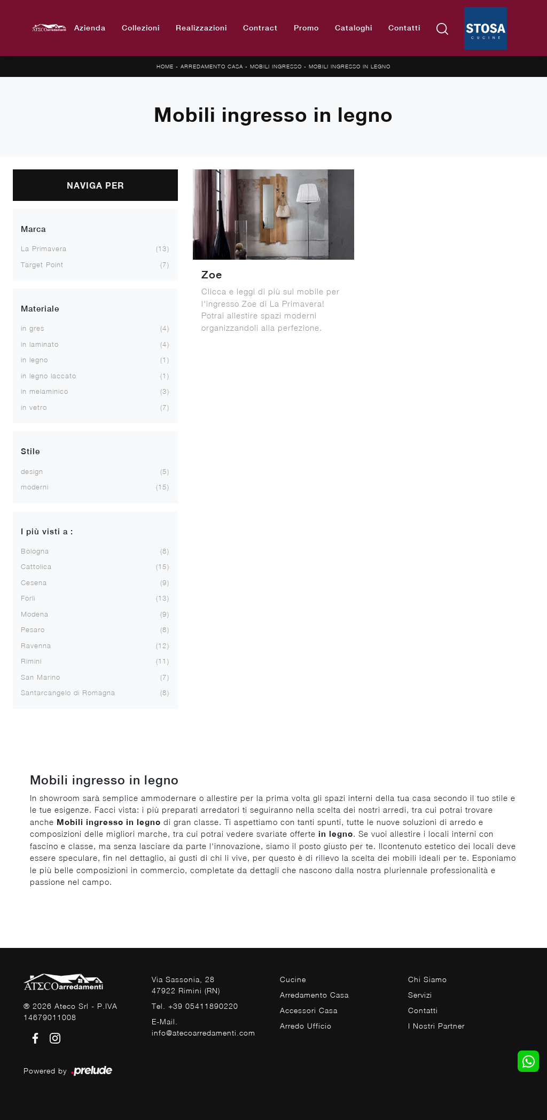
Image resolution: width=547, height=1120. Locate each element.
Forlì (28, 598)
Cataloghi (353, 28)
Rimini (31, 661)
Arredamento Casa (212, 66)
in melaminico (44, 391)
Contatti (404, 28)
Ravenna (36, 645)
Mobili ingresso (276, 66)
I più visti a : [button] (47, 531)
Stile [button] (30, 451)
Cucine (293, 979)
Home (165, 66)
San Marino (40, 677)
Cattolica (36, 566)
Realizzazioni (201, 28)
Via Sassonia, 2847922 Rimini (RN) (186, 985)
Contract (260, 28)
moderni (35, 487)
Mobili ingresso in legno (349, 66)
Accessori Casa (309, 1010)
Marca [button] (33, 229)
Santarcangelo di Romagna (68, 692)
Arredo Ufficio (306, 1025)
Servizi (420, 994)
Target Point (42, 264)
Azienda (90, 28)
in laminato (40, 344)
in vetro (34, 407)
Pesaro (33, 629)
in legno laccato (48, 375)
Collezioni (141, 28)
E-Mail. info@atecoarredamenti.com (203, 1027)
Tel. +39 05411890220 (195, 1005)
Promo (306, 28)
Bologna (35, 551)
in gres (32, 328)
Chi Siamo (427, 979)
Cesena (34, 582)
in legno (34, 359)
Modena (35, 614)
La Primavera (44, 248)
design (32, 471)
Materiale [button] (40, 308)
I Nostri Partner (436, 1025)
